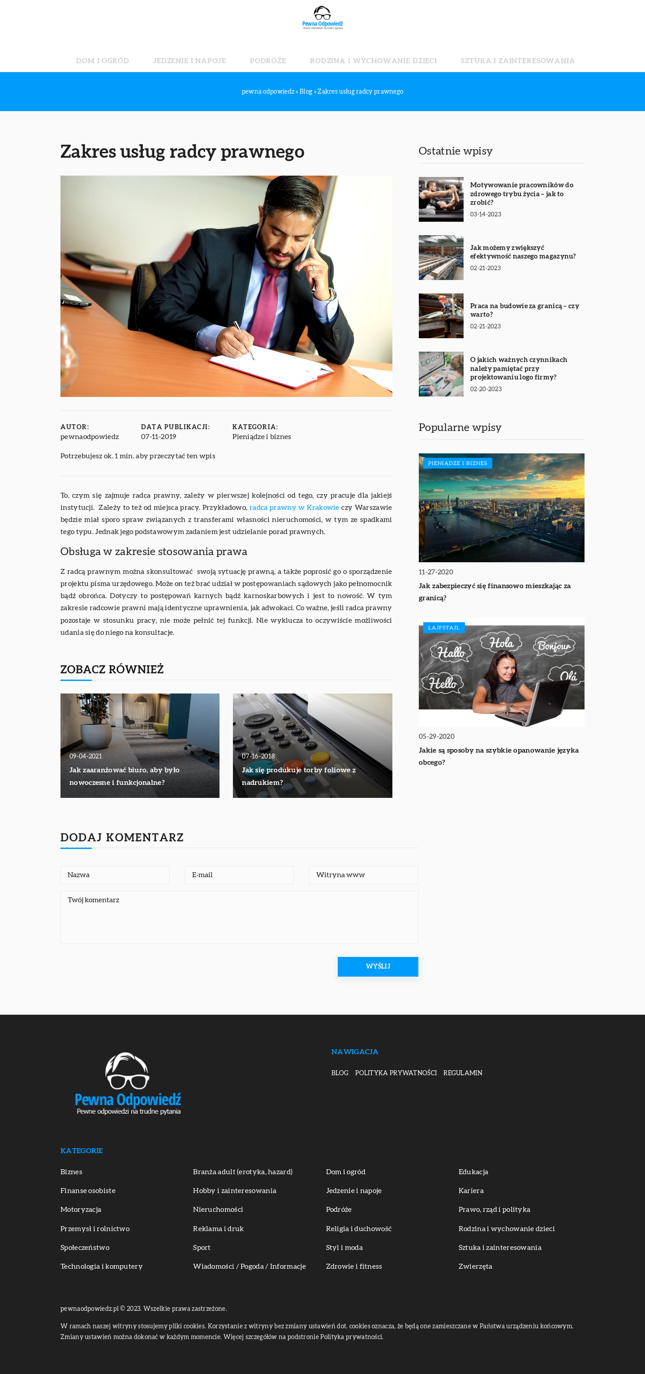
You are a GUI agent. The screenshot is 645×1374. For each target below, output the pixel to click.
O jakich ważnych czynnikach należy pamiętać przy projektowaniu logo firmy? (519, 369)
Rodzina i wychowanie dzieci (359, 54)
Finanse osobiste (88, 1190)
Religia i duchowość (359, 1228)
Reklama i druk (218, 1228)
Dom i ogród (150, 54)
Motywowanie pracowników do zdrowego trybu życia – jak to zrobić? (521, 194)
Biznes (71, 1172)
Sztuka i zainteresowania (475, 54)
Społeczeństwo (84, 1247)
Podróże (276, 54)
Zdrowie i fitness (354, 1266)
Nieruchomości (218, 1209)
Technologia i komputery (101, 1266)
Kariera (471, 1190)
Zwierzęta (476, 1266)
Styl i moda (344, 1247)
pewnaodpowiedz (89, 436)
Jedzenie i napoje (216, 54)
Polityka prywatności (396, 1073)
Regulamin (462, 1073)
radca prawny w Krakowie (294, 507)
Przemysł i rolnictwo (94, 1228)
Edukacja (473, 1172)
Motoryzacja (80, 1209)
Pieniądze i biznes (261, 436)
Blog (339, 1073)
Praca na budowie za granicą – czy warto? (524, 311)
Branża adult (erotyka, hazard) (242, 1172)
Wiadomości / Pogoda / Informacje (249, 1266)
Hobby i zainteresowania (234, 1190)
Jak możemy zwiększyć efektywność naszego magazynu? (523, 252)
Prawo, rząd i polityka (495, 1209)
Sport (202, 1247)
